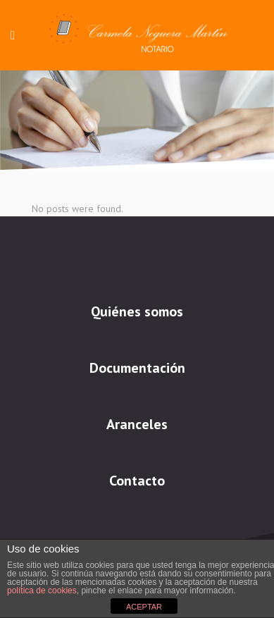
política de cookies (42, 590)
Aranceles (137, 424)
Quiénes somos (137, 311)
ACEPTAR (144, 606)
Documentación (137, 368)
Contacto (137, 480)
